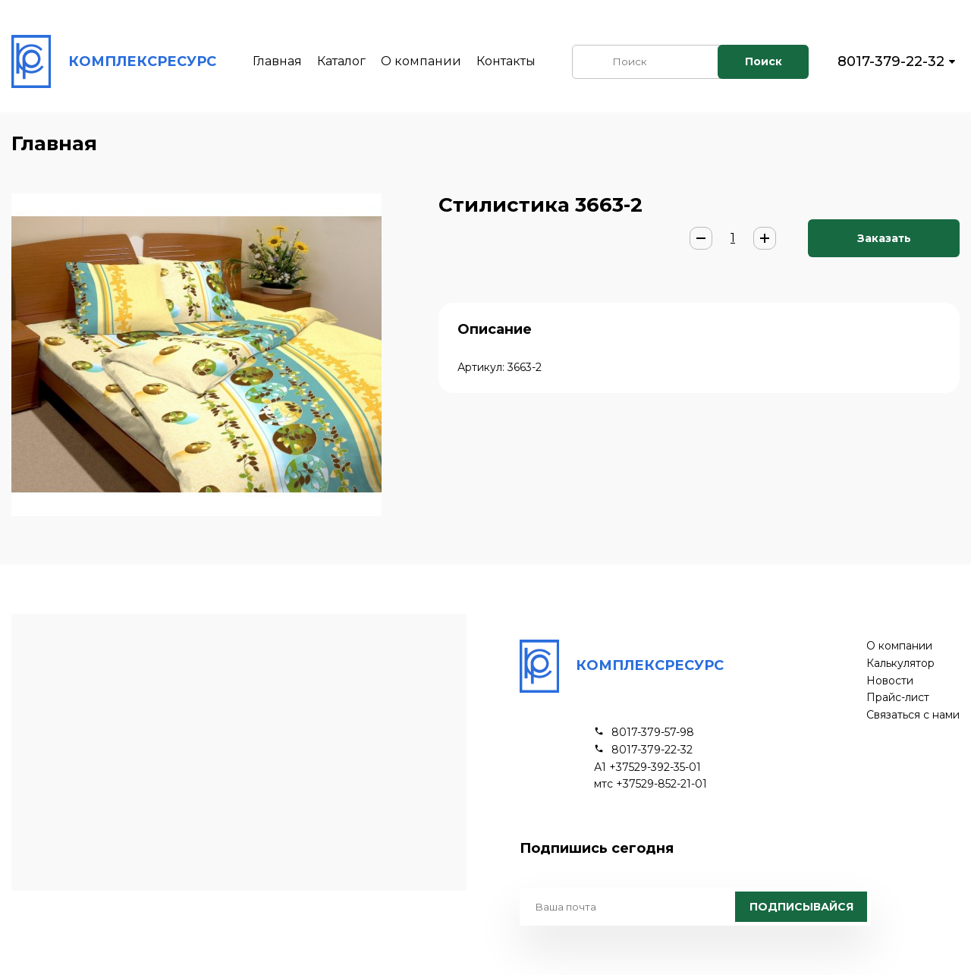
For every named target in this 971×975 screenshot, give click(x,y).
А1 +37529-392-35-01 (647, 767)
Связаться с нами (913, 715)
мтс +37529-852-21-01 (650, 784)
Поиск (763, 61)
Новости (889, 681)
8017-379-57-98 (652, 732)
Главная (277, 61)
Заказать (884, 238)
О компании (421, 61)
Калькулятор (900, 663)
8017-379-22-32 (890, 61)
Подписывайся (801, 907)
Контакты (506, 61)
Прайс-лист (897, 697)
